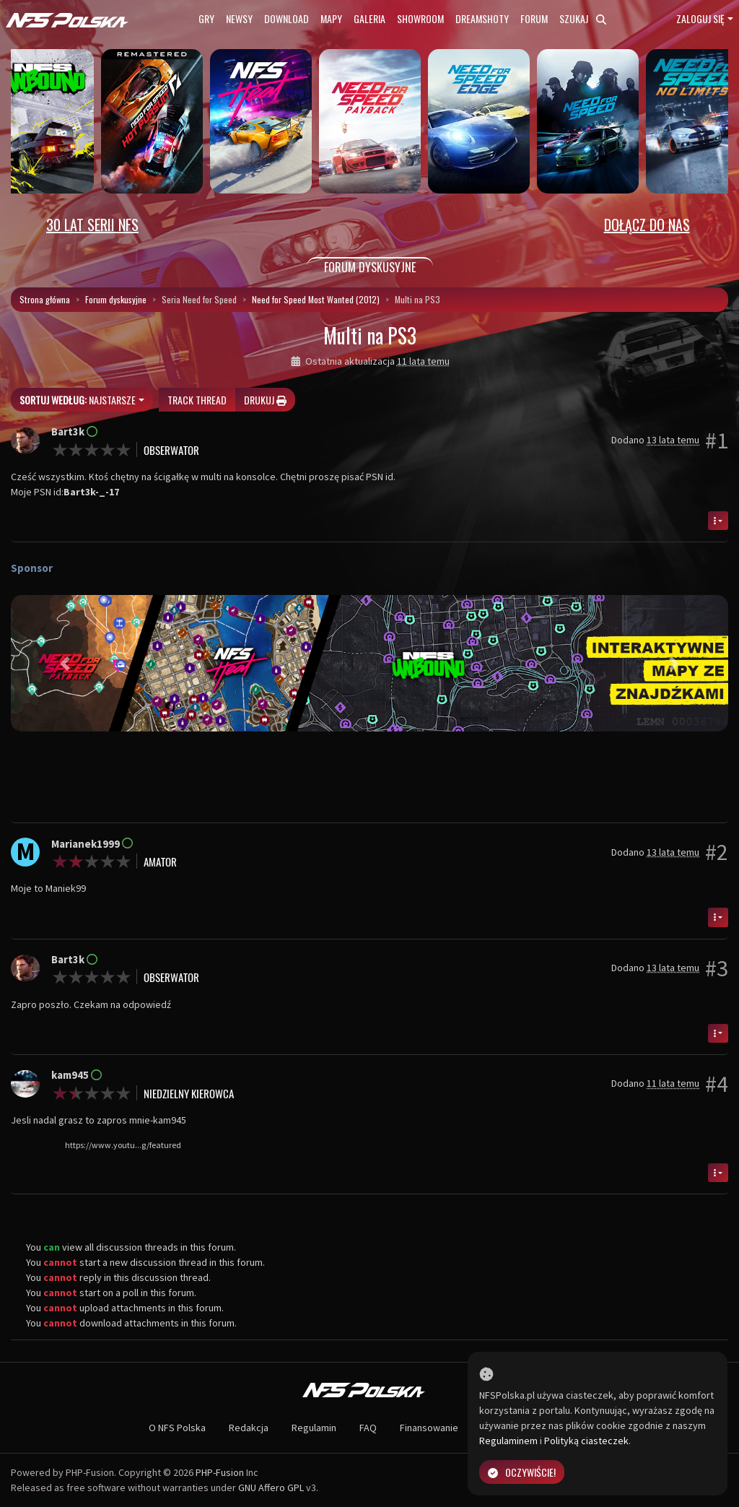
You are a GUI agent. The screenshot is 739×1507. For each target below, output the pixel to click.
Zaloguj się (700, 18)
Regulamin (314, 1427)
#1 (716, 440)
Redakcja (248, 1427)
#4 (716, 1083)
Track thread (197, 399)
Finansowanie (429, 1427)
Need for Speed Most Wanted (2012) (316, 299)
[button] (64, 663)
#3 (716, 968)
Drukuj (265, 399)
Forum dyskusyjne (116, 299)
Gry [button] (206, 18)
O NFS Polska (177, 1427)
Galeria (369, 18)
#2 (716, 852)
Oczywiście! (522, 1472)
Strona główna (44, 299)
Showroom (420, 18)
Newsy (239, 18)
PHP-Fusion (220, 1472)
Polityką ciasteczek (586, 1440)
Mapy (331, 18)
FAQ (368, 1427)
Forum (534, 18)
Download (286, 18)
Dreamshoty (482, 18)
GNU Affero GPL (271, 1487)
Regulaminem (508, 1440)
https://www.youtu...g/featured (123, 1144)
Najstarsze (77, 399)
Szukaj (582, 18)
